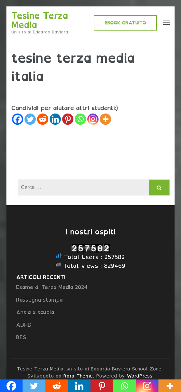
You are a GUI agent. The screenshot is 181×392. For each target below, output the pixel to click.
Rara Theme (78, 376)
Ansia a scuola (35, 312)
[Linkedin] (55, 119)
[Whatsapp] (80, 119)
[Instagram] (93, 119)
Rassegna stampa (39, 299)
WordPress (139, 376)
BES (21, 337)
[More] (105, 119)
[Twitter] (30, 119)
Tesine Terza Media (39, 20)
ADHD (24, 324)
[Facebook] (17, 119)
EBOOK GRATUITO (125, 23)
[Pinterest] (67, 119)
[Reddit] (42, 119)
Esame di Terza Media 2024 (51, 287)
